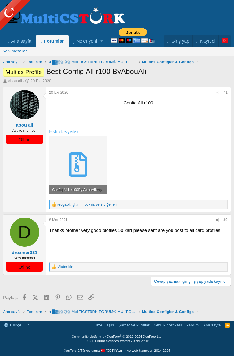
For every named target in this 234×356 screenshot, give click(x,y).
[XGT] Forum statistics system (117, 341)
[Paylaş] (218, 92)
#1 (226, 92)
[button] (102, 41)
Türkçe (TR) (17, 325)
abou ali (15, 81)
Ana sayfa (21, 41)
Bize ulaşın (104, 325)
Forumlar (54, 41)
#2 (226, 220)
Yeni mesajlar (15, 51)
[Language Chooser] (224, 41)
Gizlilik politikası (168, 325)
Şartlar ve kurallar (134, 325)
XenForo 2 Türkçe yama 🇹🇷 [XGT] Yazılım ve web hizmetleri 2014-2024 (117, 350)
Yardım (192, 325)
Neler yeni (86, 41)
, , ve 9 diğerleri (87, 204)
